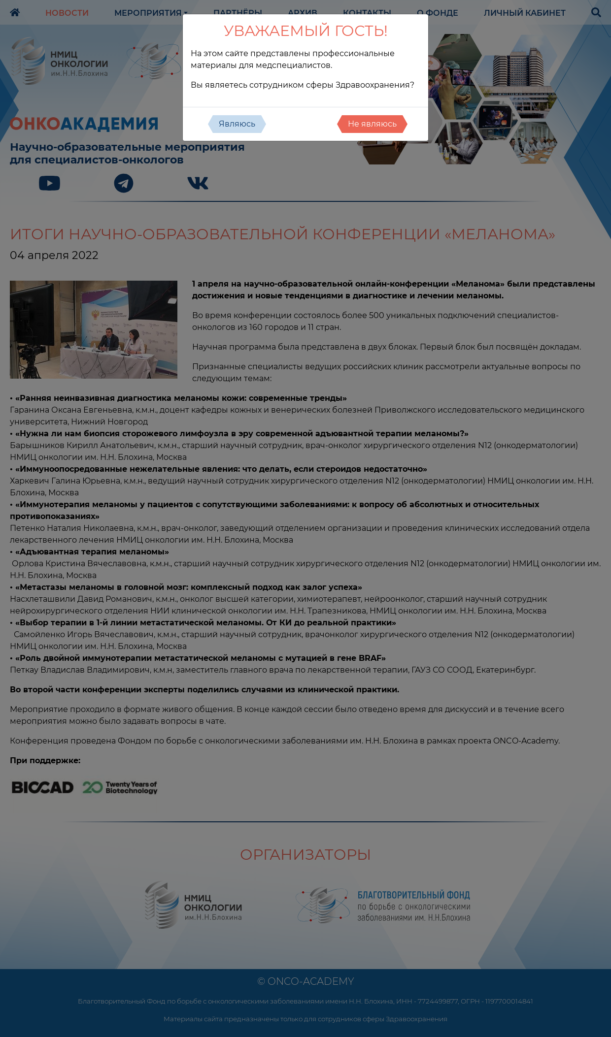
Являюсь (237, 124)
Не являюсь (372, 124)
